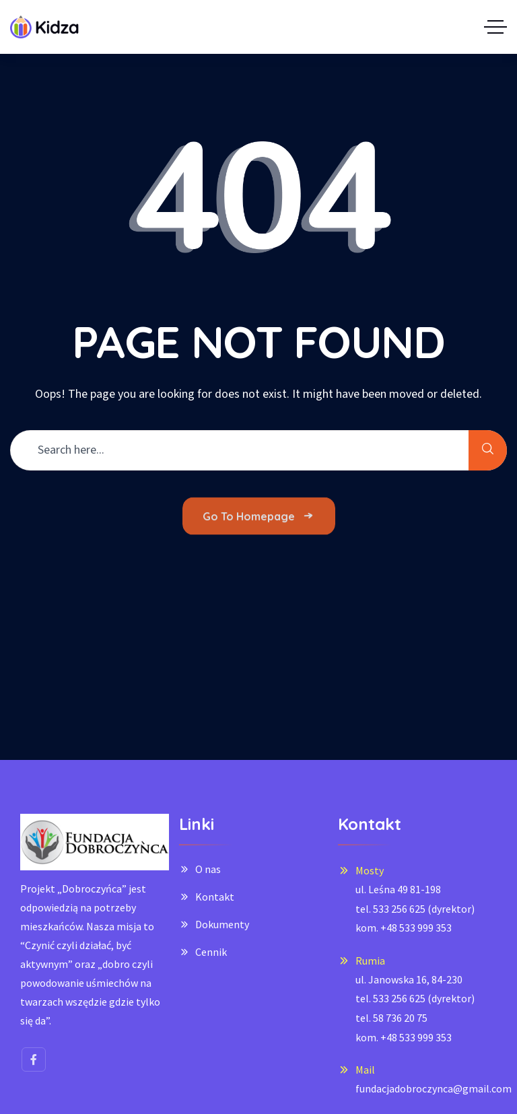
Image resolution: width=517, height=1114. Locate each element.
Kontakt (214, 896)
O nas (208, 869)
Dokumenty (222, 924)
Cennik (211, 952)
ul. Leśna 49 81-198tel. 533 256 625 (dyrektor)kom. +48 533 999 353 (415, 908)
